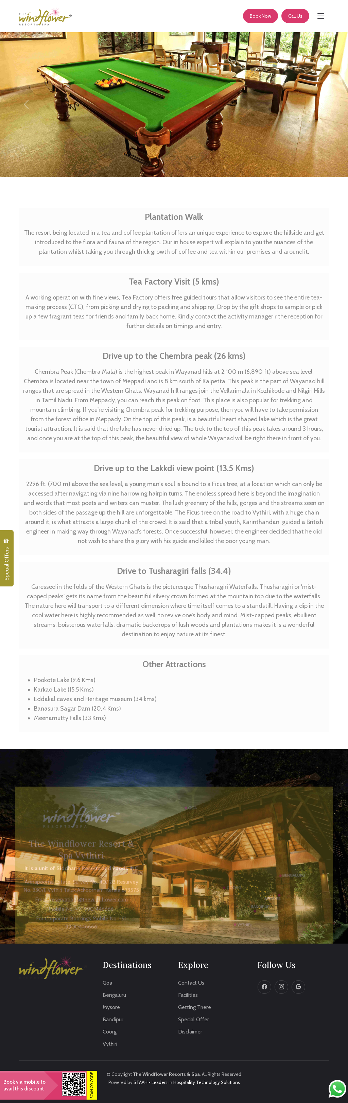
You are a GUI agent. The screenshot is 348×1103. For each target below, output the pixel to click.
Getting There (194, 1007)
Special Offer (193, 1019)
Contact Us (191, 983)
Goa (107, 983)
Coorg (110, 1031)
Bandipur (113, 1019)
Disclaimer (190, 1031)
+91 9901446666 (94, 917)
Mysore (111, 1007)
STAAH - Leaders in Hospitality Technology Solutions (187, 1082)
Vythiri (110, 1044)
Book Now (260, 16)
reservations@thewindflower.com (89, 907)
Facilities (188, 995)
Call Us (295, 16)
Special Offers (6, 559)
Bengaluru (114, 995)
